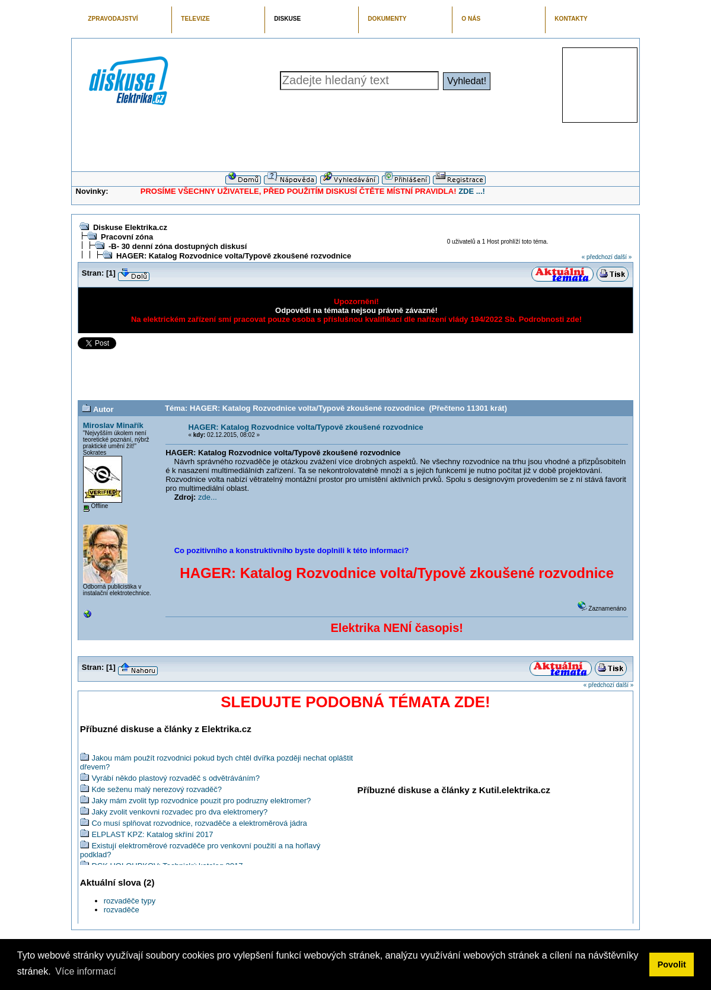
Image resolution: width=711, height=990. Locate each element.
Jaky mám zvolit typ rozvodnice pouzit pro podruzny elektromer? (201, 800)
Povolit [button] (672, 964)
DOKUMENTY (387, 18)
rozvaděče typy (129, 900)
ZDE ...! (471, 191)
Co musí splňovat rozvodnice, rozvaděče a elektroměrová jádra (199, 823)
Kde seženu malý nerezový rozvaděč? (156, 789)
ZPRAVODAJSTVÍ (113, 18)
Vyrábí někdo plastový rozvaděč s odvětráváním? (175, 778)
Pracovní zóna (127, 236)
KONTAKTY (571, 18)
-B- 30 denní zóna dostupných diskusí (178, 246)
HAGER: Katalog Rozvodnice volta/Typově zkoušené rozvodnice (233, 255)
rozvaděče (121, 909)
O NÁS (470, 18)
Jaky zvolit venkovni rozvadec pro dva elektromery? (179, 811)
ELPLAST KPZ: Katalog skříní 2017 (152, 834)
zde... (207, 497)
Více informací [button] (85, 971)
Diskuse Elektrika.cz (130, 227)
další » (623, 257)
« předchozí (597, 257)
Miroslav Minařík (113, 425)
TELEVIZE (195, 18)
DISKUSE (287, 18)
